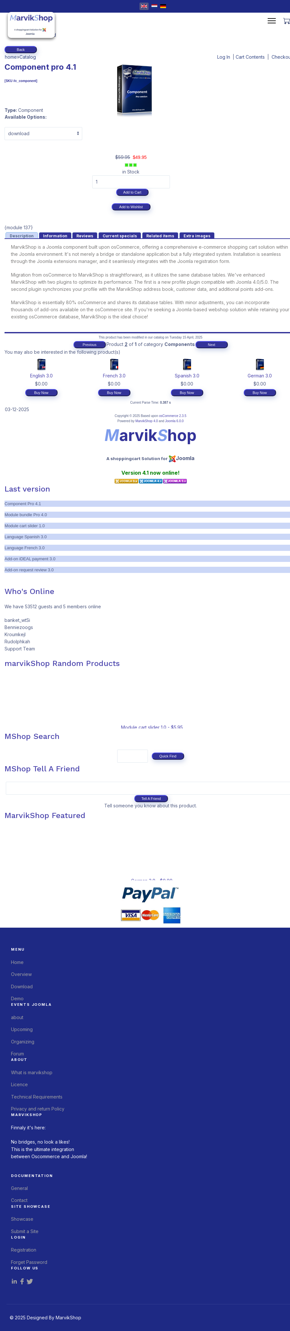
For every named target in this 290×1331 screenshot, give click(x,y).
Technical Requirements (36, 1096)
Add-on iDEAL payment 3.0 (30, 558)
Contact (19, 1200)
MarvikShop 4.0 (146, 421)
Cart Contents (250, 57)
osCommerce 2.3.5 (172, 416)
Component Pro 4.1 (23, 503)
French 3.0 (114, 375)
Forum (17, 1053)
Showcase (22, 1219)
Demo (17, 998)
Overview (21, 974)
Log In (223, 57)
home (11, 57)
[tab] (22, 235)
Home (17, 962)
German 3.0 (260, 375)
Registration (23, 1250)
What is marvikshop (31, 1072)
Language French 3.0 (25, 547)
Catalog (27, 57)
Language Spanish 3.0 (26, 536)
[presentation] (22, 235)
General (19, 1188)
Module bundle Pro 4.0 (26, 514)
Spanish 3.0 (187, 375)
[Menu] (272, 21)
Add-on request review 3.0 (29, 569)
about (17, 1017)
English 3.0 (41, 375)
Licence (19, 1084)
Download (22, 986)
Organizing (22, 1041)
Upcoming (22, 1029)
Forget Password (29, 1262)
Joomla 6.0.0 (174, 421)
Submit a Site (25, 1231)
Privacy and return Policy (37, 1108)
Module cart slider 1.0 (25, 525)
